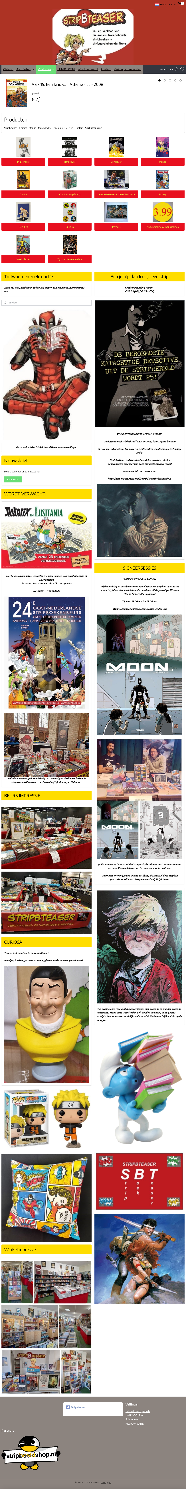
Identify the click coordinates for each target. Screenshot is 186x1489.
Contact (106, 69)
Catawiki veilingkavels (138, 1411)
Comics (23, 194)
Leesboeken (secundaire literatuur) (116, 194)
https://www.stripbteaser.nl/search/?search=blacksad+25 (139, 478)
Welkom (8, 69)
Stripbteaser (75, 1407)
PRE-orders (23, 161)
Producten (46, 69)
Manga (162, 161)
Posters (116, 226)
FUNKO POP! (66, 69)
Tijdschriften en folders (70, 259)
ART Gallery (25, 69)
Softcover (116, 161)
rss (110, 1482)
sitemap (104, 1482)
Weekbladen (23, 259)
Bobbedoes (132, 1419)
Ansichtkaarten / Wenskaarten (163, 226)
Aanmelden (13, 479)
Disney (162, 194)
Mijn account (169, 69)
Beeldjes (23, 226)
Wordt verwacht (88, 69)
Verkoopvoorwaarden (127, 69)
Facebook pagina (135, 1423)
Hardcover (69, 161)
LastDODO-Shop (135, 1415)
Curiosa (70, 226)
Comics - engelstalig (69, 194)
